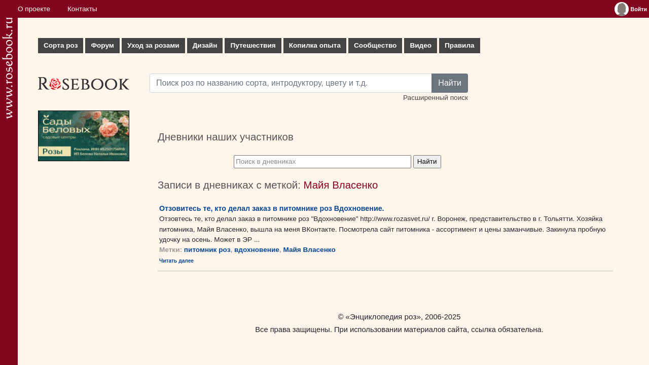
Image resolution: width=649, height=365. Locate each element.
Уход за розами (153, 45)
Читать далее (176, 261)
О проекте (34, 9)
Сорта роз (61, 45)
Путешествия (252, 45)
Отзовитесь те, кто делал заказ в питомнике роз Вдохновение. (271, 208)
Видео (420, 45)
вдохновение (256, 249)
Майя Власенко (309, 249)
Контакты (82, 9)
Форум (102, 45)
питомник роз (207, 249)
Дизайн (205, 45)
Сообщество (375, 45)
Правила (460, 45)
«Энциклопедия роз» (383, 316)
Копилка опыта (315, 45)
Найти (449, 83)
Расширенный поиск (435, 97)
